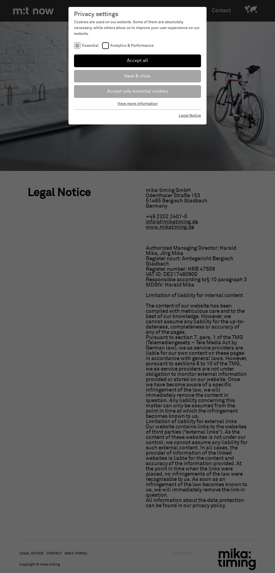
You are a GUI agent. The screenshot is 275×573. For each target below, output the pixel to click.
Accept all (137, 60)
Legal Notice (190, 116)
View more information (138, 104)
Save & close (137, 76)
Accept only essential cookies (137, 91)
